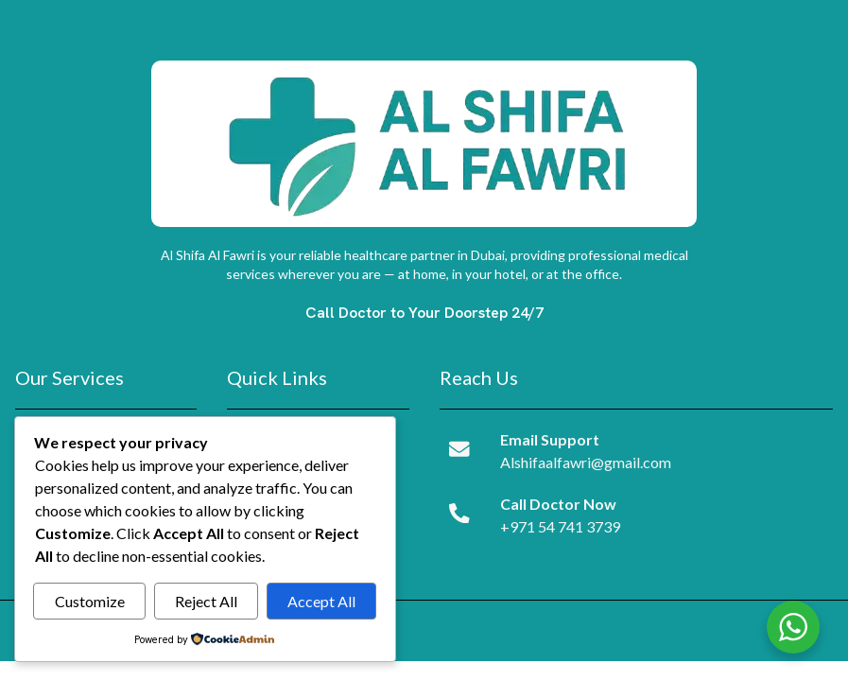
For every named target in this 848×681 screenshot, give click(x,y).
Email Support (548, 439)
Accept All (321, 601)
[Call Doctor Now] (459, 513)
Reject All (206, 601)
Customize (90, 601)
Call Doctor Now (557, 504)
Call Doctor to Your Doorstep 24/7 (424, 313)
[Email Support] (459, 448)
